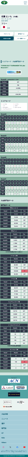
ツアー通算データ (21, 38)
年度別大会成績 (7, 38)
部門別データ (21, 34)
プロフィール (7, 34)
